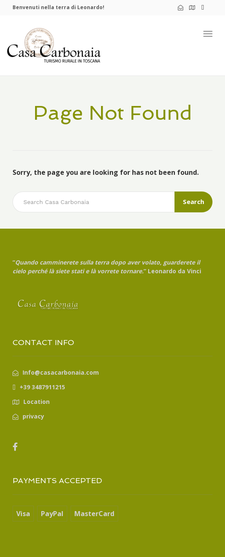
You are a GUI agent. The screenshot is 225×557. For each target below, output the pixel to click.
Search (193, 201)
